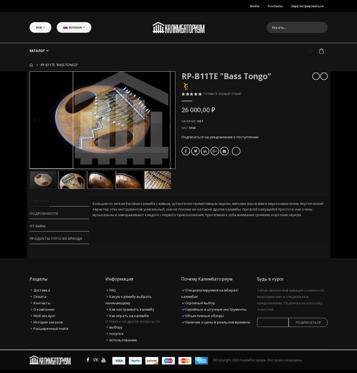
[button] (170, 164)
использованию (123, 343)
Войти (254, 6)
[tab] (59, 202)
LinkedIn (205, 155)
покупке (116, 336)
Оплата (40, 299)
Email (225, 155)
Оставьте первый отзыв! (224, 94)
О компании (44, 312)
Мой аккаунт (45, 319)
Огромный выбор (200, 306)
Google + (215, 155)
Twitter (195, 155)
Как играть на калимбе (129, 319)
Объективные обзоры (204, 319)
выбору (115, 330)
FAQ (112, 293)
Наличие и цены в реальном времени (217, 325)
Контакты (275, 6)
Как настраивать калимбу (131, 312)
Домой (31, 65)
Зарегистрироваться (307, 6)
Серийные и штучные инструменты (216, 312)
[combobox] (297, 27)
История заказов (48, 325)
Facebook (186, 155)
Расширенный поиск (51, 331)
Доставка (42, 293)
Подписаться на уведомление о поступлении (222, 140)
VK (96, 363)
